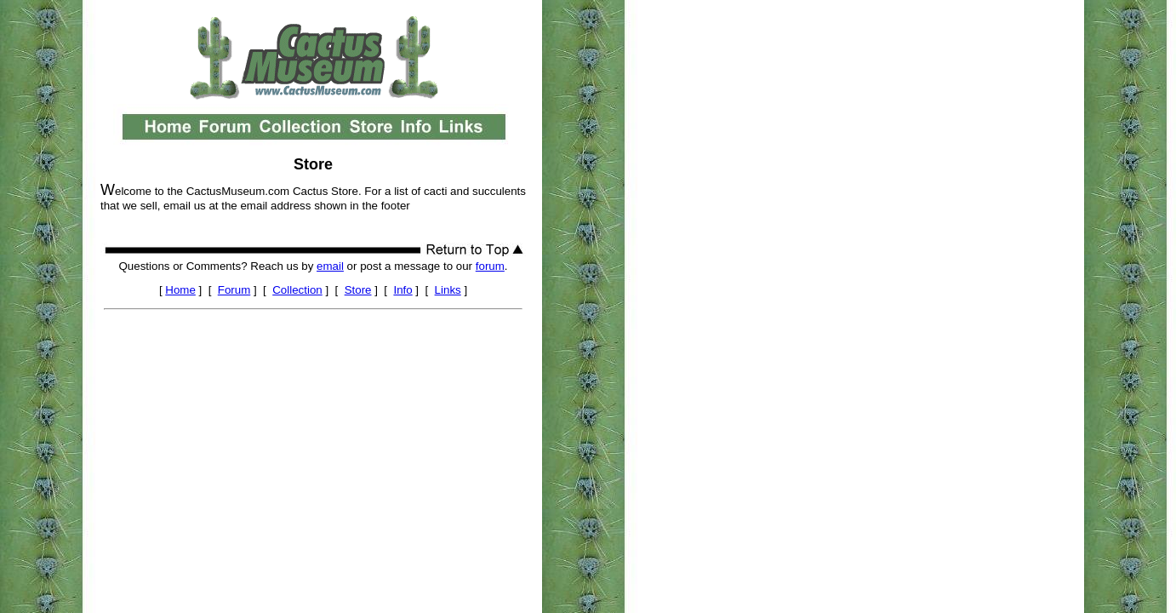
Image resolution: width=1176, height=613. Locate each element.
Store (358, 290)
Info (402, 290)
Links (448, 290)
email (330, 266)
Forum (234, 290)
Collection (297, 290)
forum (490, 266)
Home (180, 290)
